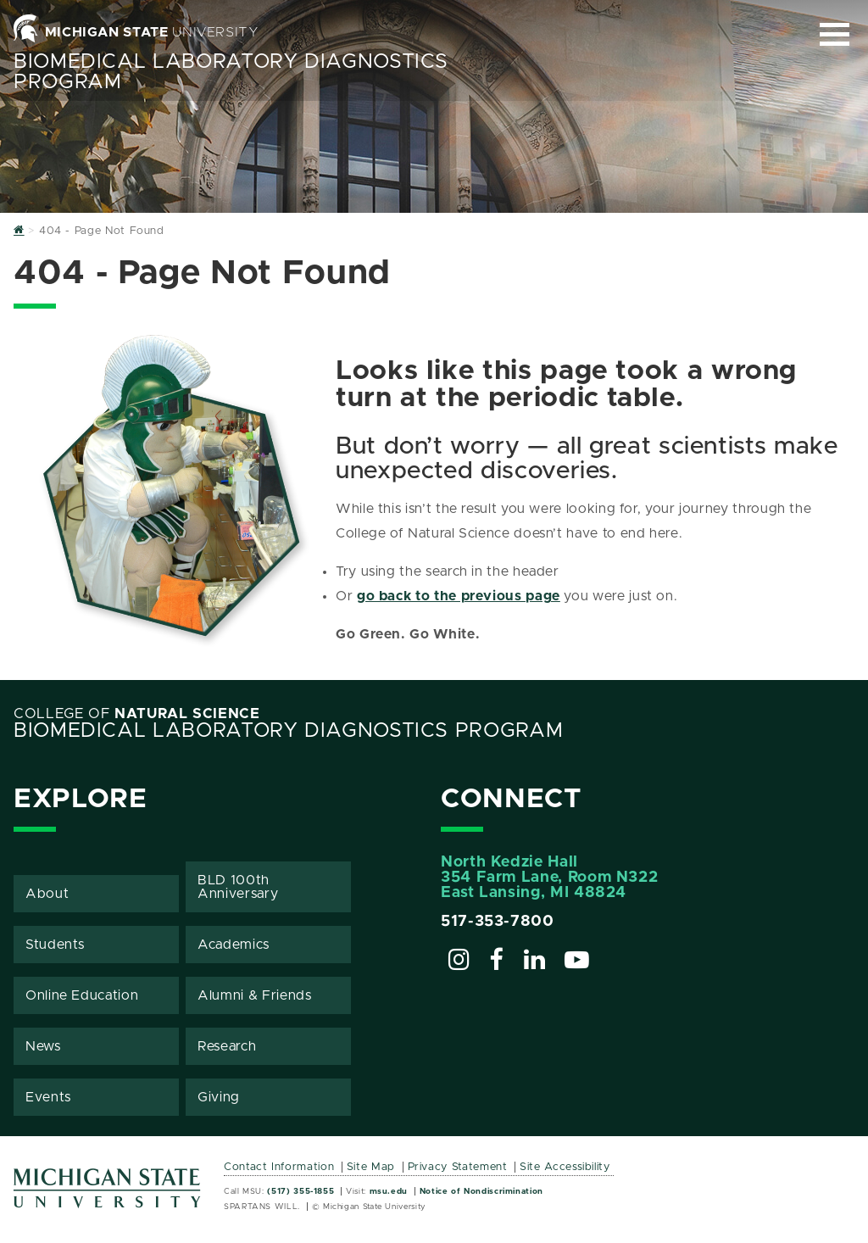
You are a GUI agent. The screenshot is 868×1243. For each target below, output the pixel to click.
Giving (219, 1097)
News (43, 1046)
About (47, 893)
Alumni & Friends (254, 995)
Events (48, 1097)
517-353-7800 (497, 921)
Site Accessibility (565, 1167)
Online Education (81, 995)
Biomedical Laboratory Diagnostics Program (288, 731)
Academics (234, 944)
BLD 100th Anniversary (238, 886)
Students (55, 944)
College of (137, 714)
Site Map (371, 1167)
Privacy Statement (458, 1167)
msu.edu (389, 1191)
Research (227, 1046)
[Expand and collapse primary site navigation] (834, 34)
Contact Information (279, 1167)
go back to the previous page (458, 596)
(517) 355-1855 (300, 1191)
